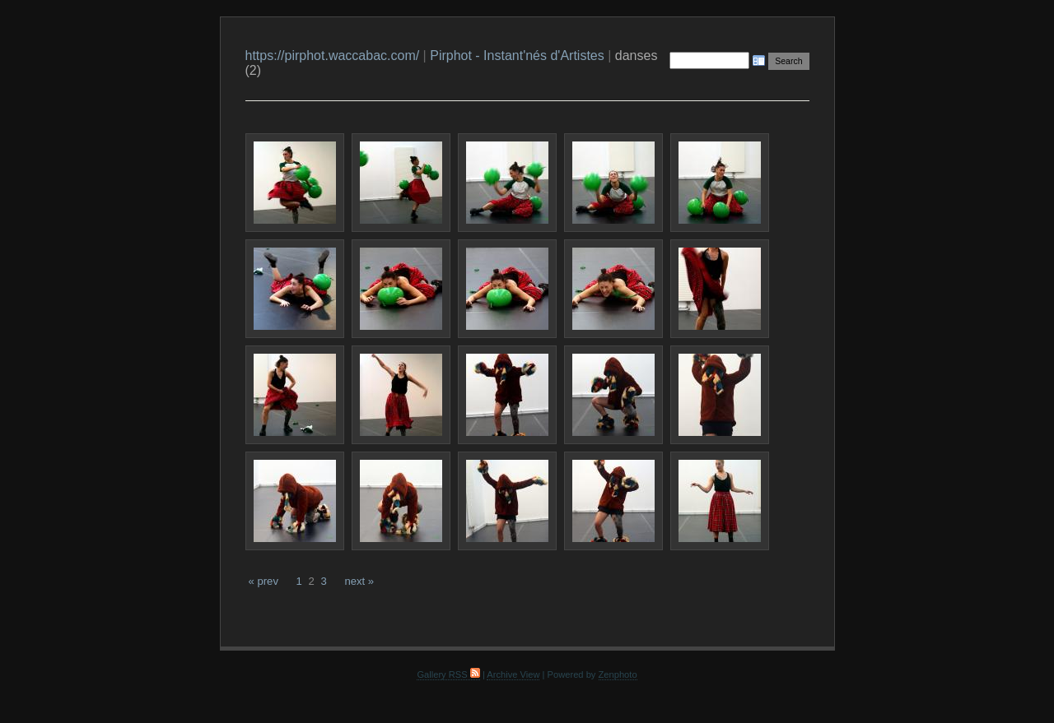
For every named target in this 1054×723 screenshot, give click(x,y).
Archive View (513, 674)
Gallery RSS (448, 674)
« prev (263, 581)
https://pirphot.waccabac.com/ (332, 56)
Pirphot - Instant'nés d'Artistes (517, 56)
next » (359, 581)
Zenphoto (618, 674)
